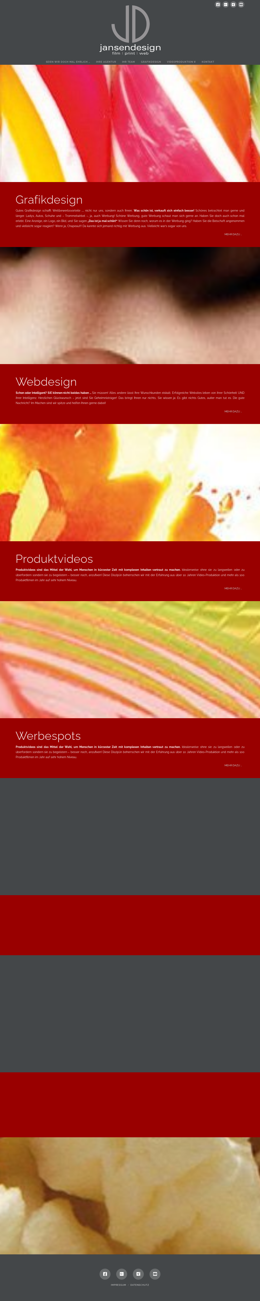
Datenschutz (139, 1285)
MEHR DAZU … (241, 234)
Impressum (118, 1285)
